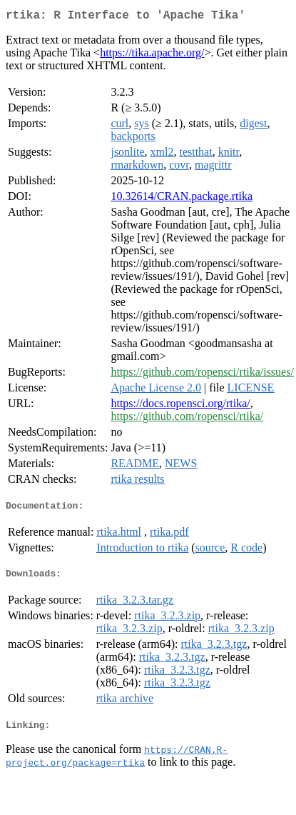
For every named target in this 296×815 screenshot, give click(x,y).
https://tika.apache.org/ (152, 55)
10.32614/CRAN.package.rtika (181, 199)
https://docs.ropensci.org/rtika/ (180, 406)
